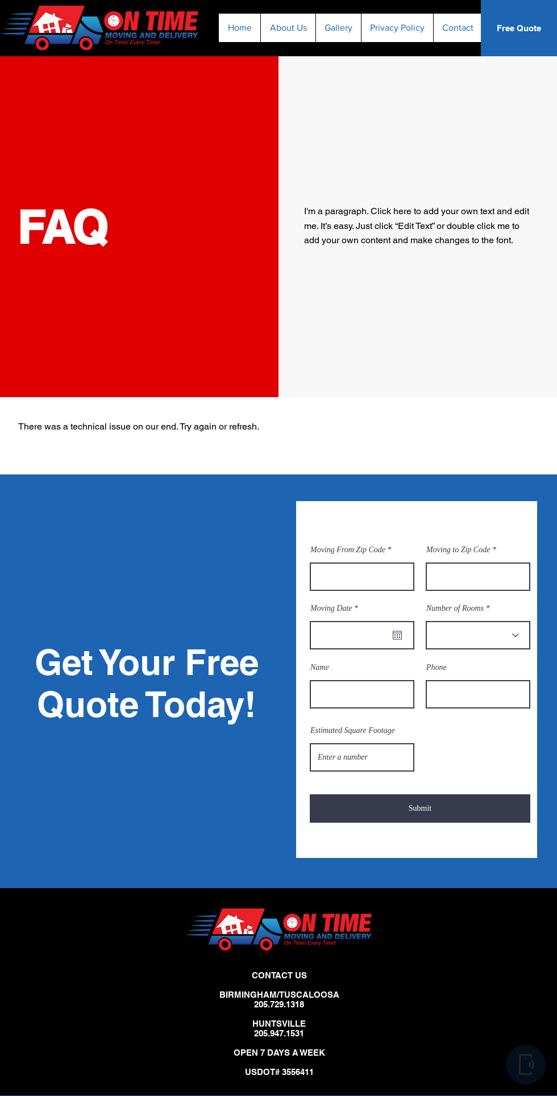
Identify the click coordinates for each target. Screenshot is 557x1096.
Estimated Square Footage (352, 731)
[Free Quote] (519, 28)
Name (319, 668)
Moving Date (335, 608)
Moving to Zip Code (458, 550)
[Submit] (420, 808)
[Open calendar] (397, 635)
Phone (436, 668)
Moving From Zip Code (347, 550)
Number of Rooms (455, 608)
